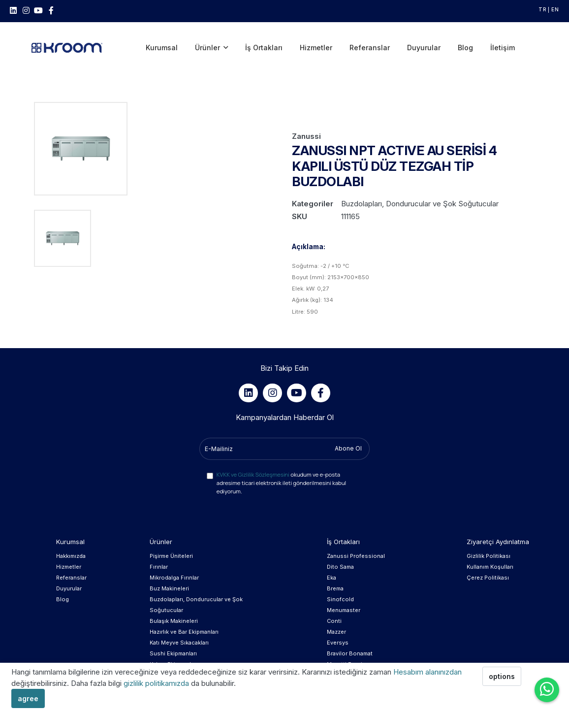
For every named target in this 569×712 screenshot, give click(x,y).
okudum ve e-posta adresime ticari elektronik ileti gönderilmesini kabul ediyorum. (281, 475)
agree (28, 698)
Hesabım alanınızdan (427, 672)
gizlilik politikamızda (157, 683)
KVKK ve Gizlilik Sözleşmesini (253, 466)
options (502, 676)
